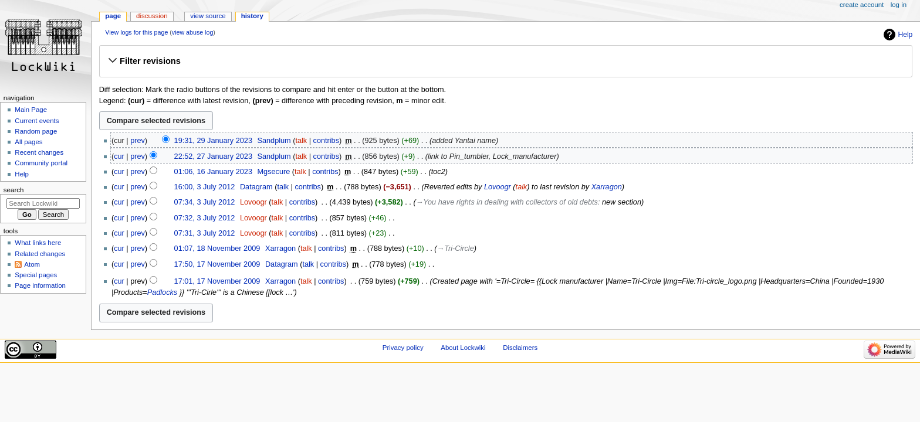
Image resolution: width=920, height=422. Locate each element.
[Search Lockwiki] (43, 203)
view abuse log (193, 32)
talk (301, 141)
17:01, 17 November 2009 (217, 281)
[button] (505, 61)
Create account (862, 4)
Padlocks (162, 292)
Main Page (31, 109)
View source (207, 15)
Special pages (36, 274)
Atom (32, 264)
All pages (28, 141)
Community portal (41, 162)
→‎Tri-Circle (455, 248)
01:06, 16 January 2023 (213, 172)
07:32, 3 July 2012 (204, 218)
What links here (38, 242)
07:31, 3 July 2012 (204, 233)
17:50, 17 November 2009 (217, 264)
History (252, 15)
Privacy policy (403, 347)
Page (113, 15)
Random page (36, 131)
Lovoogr (497, 187)
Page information (40, 285)
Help (905, 34)
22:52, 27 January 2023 (213, 156)
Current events (37, 120)
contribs (326, 141)
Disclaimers (520, 347)
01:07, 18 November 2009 (217, 248)
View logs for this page (136, 32)
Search (14, 189)
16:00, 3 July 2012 (204, 187)
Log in (899, 4)
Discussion (151, 15)
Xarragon (606, 187)
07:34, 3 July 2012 (204, 202)
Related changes (40, 253)
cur (119, 156)
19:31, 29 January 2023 (213, 141)
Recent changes (39, 152)
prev (137, 141)
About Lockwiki (463, 347)
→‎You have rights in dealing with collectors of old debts (507, 202)
